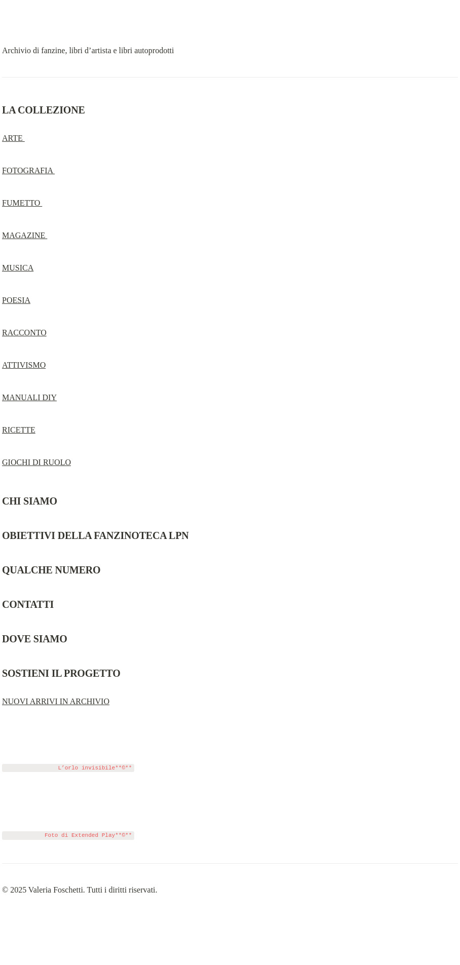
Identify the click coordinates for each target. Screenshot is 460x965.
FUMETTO (22, 203)
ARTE (13, 138)
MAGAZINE (24, 235)
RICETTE (18, 430)
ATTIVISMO (24, 365)
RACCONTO (24, 332)
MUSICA (17, 267)
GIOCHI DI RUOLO (36, 462)
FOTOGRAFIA (28, 170)
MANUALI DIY (29, 397)
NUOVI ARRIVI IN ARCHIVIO (55, 701)
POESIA (16, 300)
